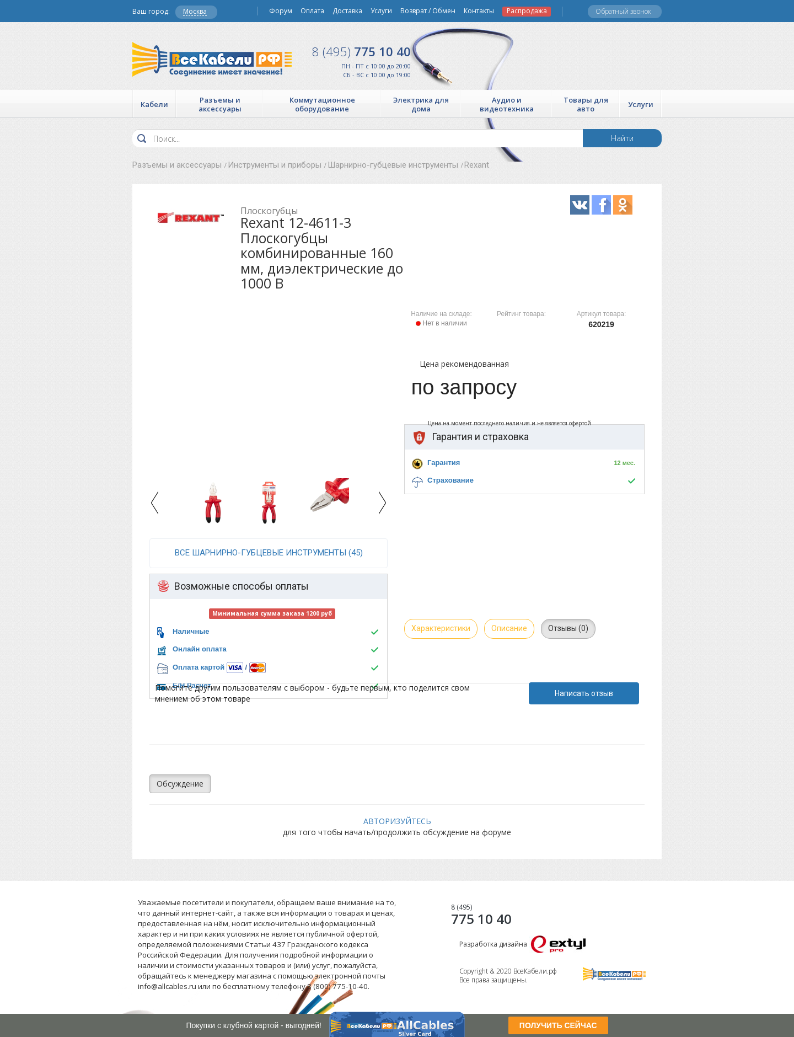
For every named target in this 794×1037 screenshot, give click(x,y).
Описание (509, 628)
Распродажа (527, 11)
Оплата (312, 11)
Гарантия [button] (443, 462)
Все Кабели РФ (212, 59)
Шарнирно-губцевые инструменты (393, 165)
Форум (280, 11)
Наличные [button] (191, 631)
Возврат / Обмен (427, 11)
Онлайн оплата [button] (200, 649)
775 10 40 (361, 51)
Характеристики (440, 628)
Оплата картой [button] (198, 667)
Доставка (347, 11)
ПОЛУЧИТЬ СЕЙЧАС (558, 1025)
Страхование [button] (450, 480)
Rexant (476, 165)
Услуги (381, 11)
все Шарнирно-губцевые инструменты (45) (269, 553)
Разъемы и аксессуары (177, 165)
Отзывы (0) (568, 628)
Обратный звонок (623, 11)
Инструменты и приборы (274, 165)
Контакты (479, 11)
